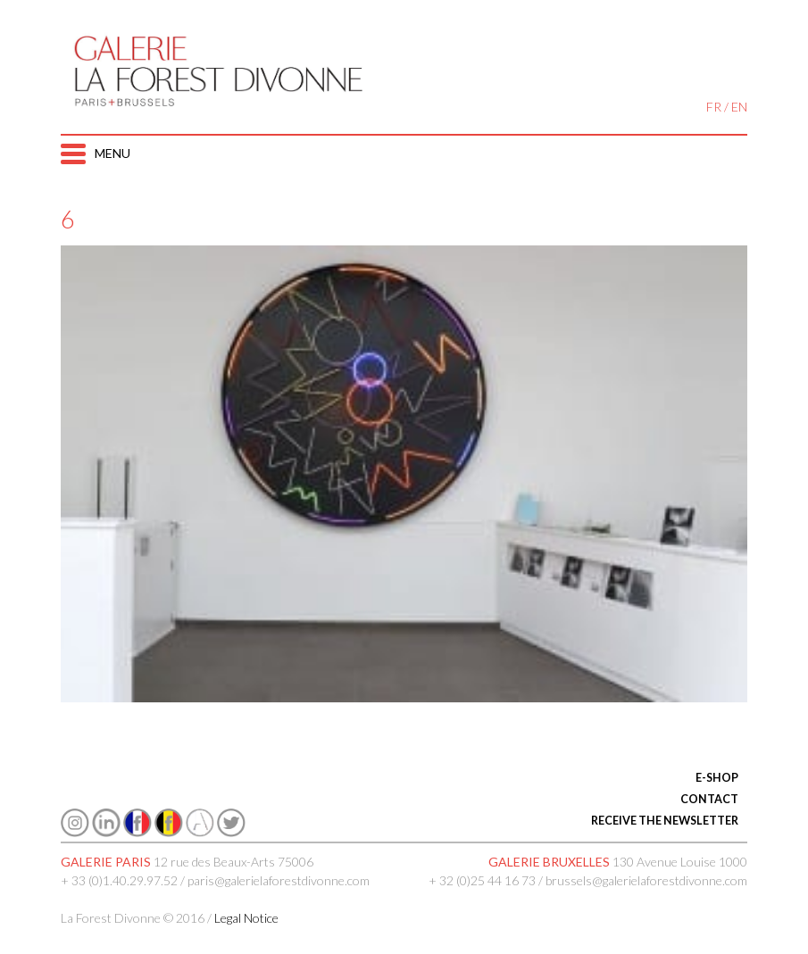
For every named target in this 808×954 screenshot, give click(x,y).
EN (739, 106)
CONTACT (709, 799)
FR (713, 106)
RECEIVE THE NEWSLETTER (664, 820)
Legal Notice (246, 917)
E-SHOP (717, 777)
